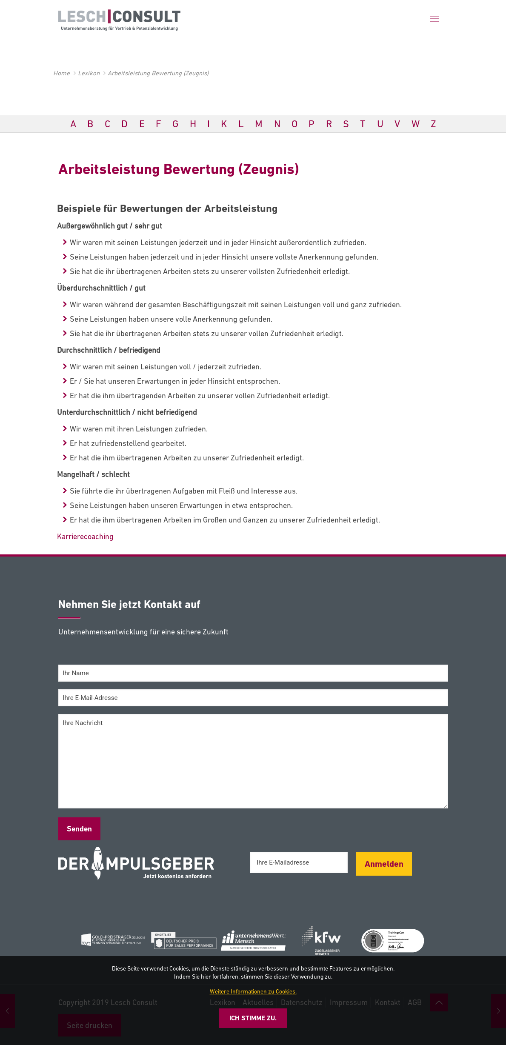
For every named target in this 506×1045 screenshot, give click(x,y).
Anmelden (384, 864)
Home (61, 73)
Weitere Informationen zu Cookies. (253, 991)
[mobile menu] (434, 19)
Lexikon (89, 73)
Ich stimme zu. (253, 1018)
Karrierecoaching (85, 536)
